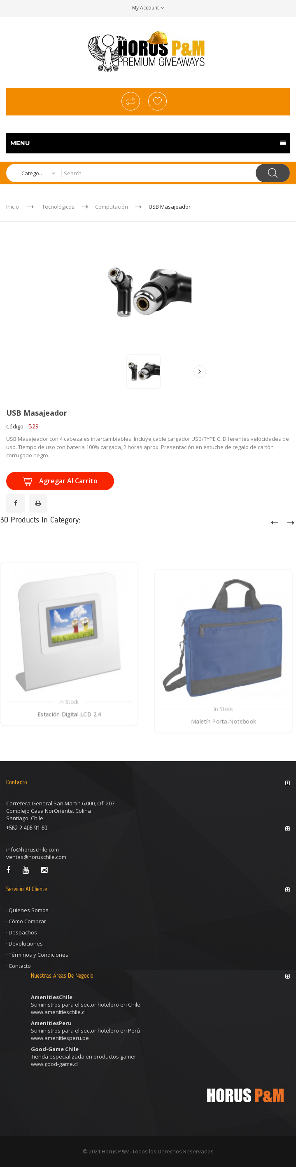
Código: (15, 426)
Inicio (12, 206)
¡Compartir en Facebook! (17, 498)
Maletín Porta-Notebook (223, 755)
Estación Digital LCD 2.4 (69, 744)
